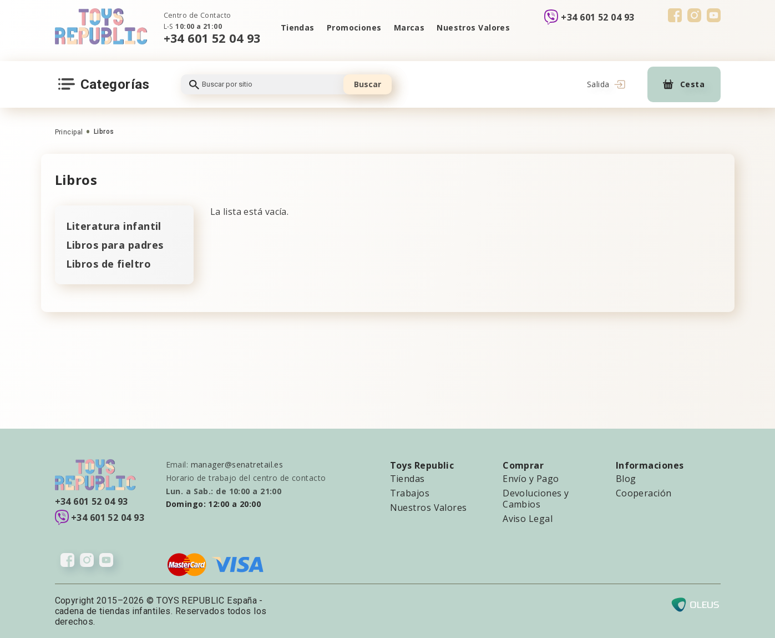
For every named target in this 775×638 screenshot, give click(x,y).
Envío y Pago (531, 479)
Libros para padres (115, 245)
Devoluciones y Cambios (536, 498)
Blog (626, 479)
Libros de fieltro (108, 263)
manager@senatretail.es (237, 464)
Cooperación (644, 493)
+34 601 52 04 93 (212, 38)
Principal (69, 132)
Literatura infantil (113, 226)
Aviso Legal (528, 519)
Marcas (409, 27)
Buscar (367, 84)
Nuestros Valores (473, 27)
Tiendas (298, 27)
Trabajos (410, 493)
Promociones (354, 27)
